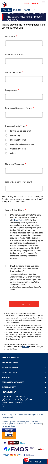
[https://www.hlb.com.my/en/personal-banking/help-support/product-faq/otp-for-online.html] (9, 455)
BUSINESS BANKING (10, 367)
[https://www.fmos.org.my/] (19, 449)
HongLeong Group (8, 426)
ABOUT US (6, 377)
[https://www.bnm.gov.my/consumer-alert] (28, 455)
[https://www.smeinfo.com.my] (13, 443)
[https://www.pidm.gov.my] (9, 433)
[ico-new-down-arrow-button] (33, 10)
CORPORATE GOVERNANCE (13, 382)
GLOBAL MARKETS (9, 372)
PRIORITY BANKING (10, 362)
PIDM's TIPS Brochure (18, 424)
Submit (23, 304)
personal (6, 10)
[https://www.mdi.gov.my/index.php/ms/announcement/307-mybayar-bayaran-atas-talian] (41, 449)
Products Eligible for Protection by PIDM (16, 422)
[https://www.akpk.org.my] (23, 443)
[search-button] (43, 3)
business (17, 10)
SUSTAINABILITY (9, 387)
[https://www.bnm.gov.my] (5, 443)
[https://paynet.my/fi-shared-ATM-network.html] (19, 455)
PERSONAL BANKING (10, 357)
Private (27, 10)
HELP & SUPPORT (9, 392)
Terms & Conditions (35, 424)
